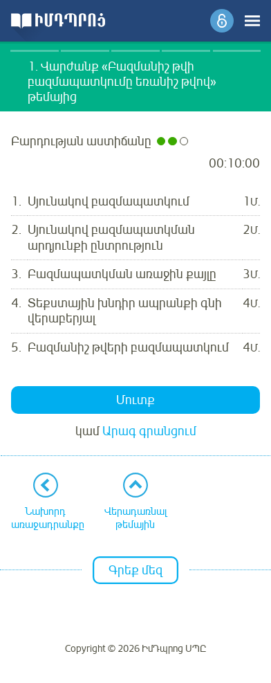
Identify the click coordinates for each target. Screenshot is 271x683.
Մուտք (135, 400)
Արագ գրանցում (149, 431)
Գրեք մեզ (135, 570)
